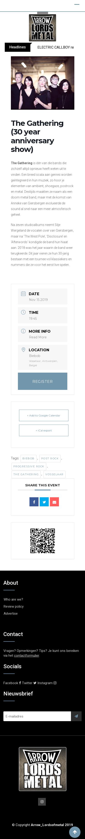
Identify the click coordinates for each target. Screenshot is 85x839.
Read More (38, 337)
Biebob (28, 458)
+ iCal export (44, 430)
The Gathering (26, 474)
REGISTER (42, 381)
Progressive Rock (28, 466)
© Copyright (42, 825)
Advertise (11, 613)
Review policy (14, 606)
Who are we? (13, 599)
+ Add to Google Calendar (43, 415)
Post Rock (50, 458)
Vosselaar (54, 474)
